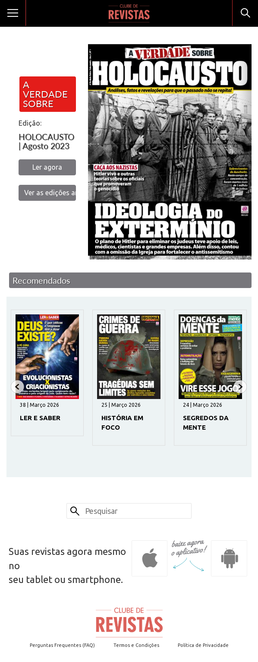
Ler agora (47, 167)
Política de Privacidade (203, 645)
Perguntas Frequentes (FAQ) (62, 645)
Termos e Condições (136, 645)
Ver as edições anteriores (50, 192)
